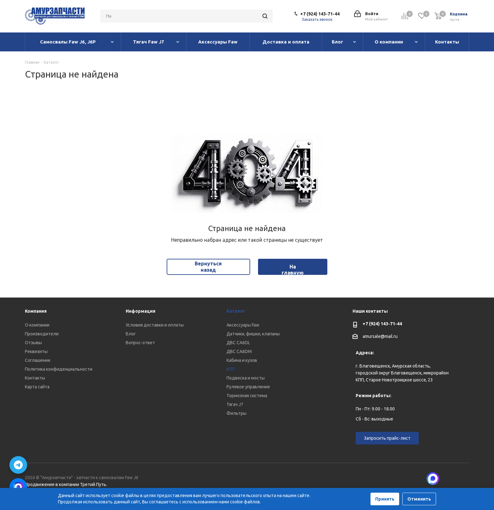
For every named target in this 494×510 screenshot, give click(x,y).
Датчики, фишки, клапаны (253, 333)
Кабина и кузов (242, 360)
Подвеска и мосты (246, 377)
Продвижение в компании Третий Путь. (66, 484)
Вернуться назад (208, 266)
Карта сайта (37, 386)
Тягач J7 (235, 404)
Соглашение (37, 360)
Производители (42, 333)
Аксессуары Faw (243, 324)
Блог (131, 333)
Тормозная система (247, 395)
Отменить (419, 498)
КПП (231, 369)
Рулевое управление (248, 386)
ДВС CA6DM (239, 351)
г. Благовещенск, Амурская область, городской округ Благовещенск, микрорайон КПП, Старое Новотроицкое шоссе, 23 (402, 372)
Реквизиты (36, 351)
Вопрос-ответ (140, 342)
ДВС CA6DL (238, 342)
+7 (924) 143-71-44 (320, 13)
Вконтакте (448, 478)
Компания (36, 311)
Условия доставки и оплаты (155, 324)
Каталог (236, 311)
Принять (384, 498)
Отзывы (33, 342)
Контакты (35, 377)
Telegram (464, 478)
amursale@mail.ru (380, 336)
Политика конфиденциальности (58, 369)
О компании (37, 324)
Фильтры (236, 413)
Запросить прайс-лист (387, 438)
